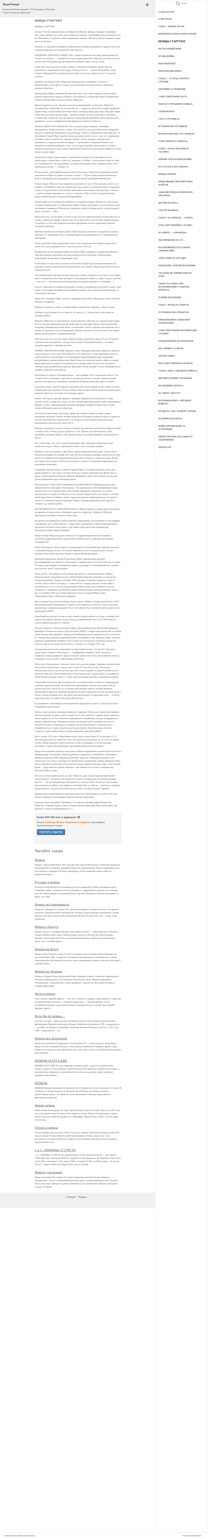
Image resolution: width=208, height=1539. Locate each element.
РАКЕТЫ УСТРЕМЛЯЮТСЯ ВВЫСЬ (175, 104)
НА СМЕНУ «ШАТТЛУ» (169, 393)
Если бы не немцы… (50, 1016)
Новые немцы (45, 1105)
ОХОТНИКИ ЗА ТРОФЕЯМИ (171, 89)
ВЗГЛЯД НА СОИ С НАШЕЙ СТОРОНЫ (177, 411)
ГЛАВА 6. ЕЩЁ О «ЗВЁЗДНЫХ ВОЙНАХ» (178, 371)
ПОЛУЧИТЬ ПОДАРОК (51, 832)
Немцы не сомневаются (52, 904)
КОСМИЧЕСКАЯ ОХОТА (170, 418)
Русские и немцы (47, 882)
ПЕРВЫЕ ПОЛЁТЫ (167, 174)
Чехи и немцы (45, 993)
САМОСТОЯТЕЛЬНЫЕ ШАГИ (172, 96)
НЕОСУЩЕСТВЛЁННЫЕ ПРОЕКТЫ (175, 363)
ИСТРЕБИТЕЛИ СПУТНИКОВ (172, 126)
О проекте (71, 1197)
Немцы (40, 859)
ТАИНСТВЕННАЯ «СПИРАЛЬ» (173, 141)
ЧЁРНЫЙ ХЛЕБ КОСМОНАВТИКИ (175, 159)
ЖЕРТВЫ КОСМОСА (168, 203)
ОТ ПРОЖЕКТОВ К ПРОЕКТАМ (173, 312)
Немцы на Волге (47, 949)
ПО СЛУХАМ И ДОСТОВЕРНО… (174, 167)
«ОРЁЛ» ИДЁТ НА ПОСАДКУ (172, 258)
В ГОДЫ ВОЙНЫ (166, 56)
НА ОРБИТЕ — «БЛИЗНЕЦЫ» (172, 232)
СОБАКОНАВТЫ (166, 111)
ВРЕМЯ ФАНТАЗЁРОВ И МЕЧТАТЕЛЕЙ (177, 34)
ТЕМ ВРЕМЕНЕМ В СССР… (171, 240)
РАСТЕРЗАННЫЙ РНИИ (169, 49)
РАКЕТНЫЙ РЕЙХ (167, 63)
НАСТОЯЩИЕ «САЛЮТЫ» (171, 348)
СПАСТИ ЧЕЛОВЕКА (168, 210)
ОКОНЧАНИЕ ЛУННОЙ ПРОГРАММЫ (176, 265)
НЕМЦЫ (41, 1083)
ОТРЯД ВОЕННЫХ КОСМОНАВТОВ (175, 341)
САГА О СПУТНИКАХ (168, 119)
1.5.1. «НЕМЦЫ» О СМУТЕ (55, 1150)
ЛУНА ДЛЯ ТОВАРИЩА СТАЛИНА (175, 225)
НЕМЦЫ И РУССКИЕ (51, 1060)
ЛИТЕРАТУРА (164, 447)
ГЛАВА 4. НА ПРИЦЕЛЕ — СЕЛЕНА (175, 218)
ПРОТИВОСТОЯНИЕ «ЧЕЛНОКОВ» (175, 378)
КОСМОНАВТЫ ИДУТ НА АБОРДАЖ (176, 134)
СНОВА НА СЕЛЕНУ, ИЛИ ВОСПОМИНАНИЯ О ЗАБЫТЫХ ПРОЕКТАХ (174, 286)
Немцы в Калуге (47, 926)
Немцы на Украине (48, 971)
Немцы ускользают (48, 1172)
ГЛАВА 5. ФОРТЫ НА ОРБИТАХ (173, 305)
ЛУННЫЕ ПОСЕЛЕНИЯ (169, 297)
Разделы (82, 1197)
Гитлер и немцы (46, 1127)
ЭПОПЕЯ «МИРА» (167, 356)
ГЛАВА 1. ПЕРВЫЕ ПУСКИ (171, 26)
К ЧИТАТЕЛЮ (165, 19)
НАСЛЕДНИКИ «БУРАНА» (171, 385)
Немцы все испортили (51, 1038)
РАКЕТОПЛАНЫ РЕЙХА (170, 71)
